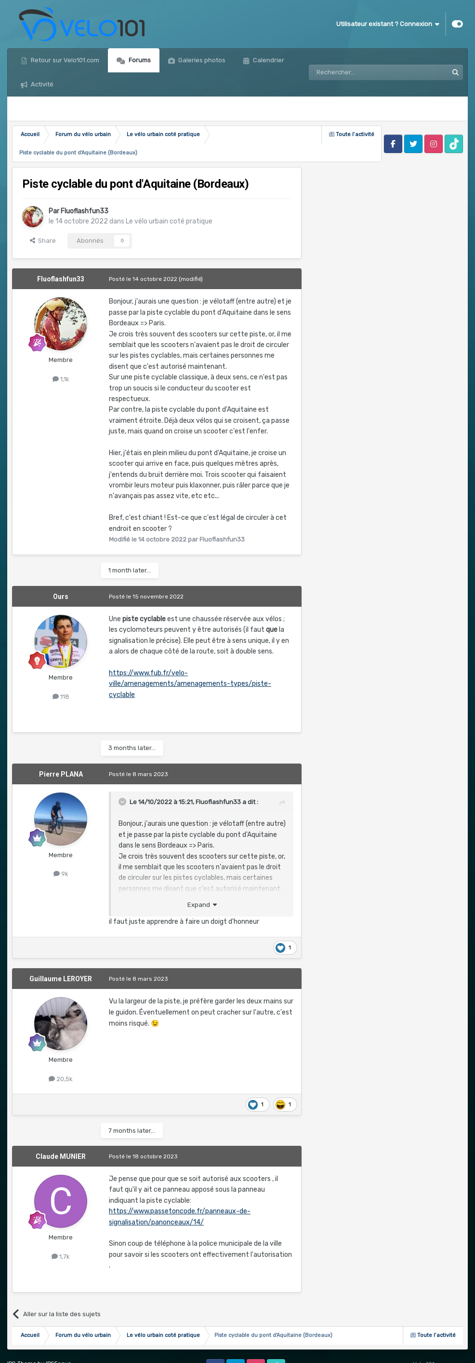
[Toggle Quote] (123, 777)
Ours (60, 572)
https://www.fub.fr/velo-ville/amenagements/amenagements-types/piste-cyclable (190, 660)
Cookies (101, 1348)
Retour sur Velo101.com (64, 60)
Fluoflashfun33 (84, 187)
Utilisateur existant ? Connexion (387, 24)
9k (60, 849)
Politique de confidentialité (44, 1348)
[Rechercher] (357, 60)
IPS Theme (21, 1339)
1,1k (61, 355)
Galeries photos (201, 60)
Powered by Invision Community (423, 1348)
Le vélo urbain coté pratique (169, 197)
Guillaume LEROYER (60, 955)
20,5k (61, 1054)
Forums (139, 60)
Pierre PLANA (61, 750)
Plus (257, 60)
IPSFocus (58, 1339)
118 (61, 672)
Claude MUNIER (61, 1132)
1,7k (61, 1232)
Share (43, 216)
